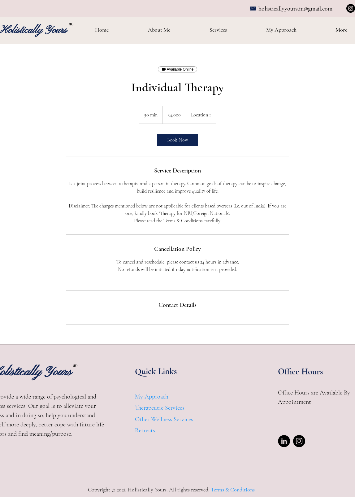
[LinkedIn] (284, 441)
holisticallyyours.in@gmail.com (295, 8)
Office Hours (300, 371)
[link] (177, 140)
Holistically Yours (34, 30)
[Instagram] (350, 8)
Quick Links (156, 371)
